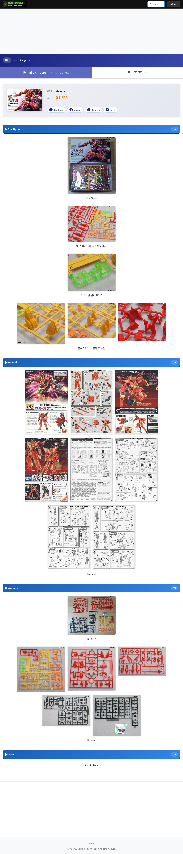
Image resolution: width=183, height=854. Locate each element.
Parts (110, 109)
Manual (75, 109)
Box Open (56, 109)
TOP (174, 129)
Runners (93, 109)
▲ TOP (91, 843)
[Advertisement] (91, 31)
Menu (174, 4)
